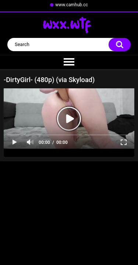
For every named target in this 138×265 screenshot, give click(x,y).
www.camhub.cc (71, 4)
